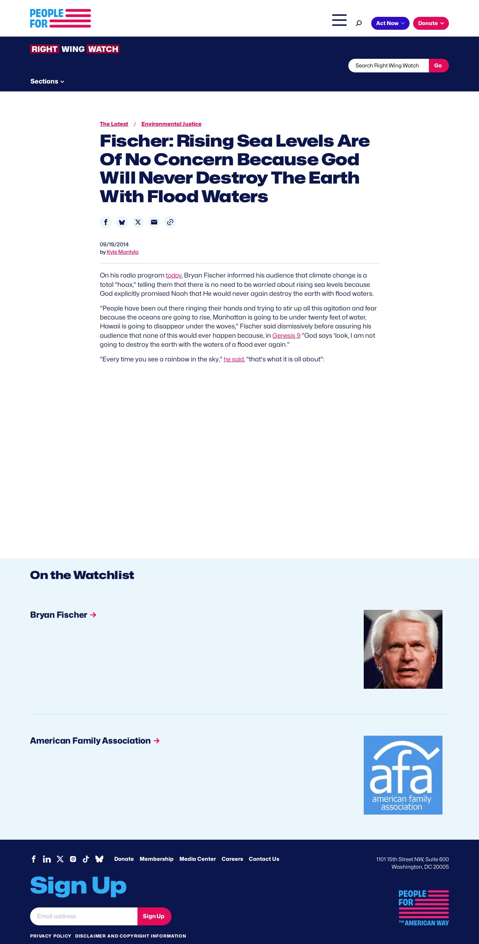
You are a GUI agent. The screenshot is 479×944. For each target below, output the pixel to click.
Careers (232, 845)
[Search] (359, 22)
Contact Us (264, 845)
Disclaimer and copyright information (131, 922)
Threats (81, 65)
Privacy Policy (51, 922)
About (190, 24)
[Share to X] (138, 209)
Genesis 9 (287, 322)
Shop (334, 24)
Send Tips (263, 65)
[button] (170, 209)
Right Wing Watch (264, 24)
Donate (428, 23)
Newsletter (215, 65)
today (174, 262)
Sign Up (153, 902)
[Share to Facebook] (106, 209)
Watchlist (124, 65)
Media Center (197, 845)
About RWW (166, 65)
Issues (220, 24)
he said (234, 345)
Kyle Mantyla (123, 239)
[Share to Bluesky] (122, 209)
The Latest (307, 24)
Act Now (387, 23)
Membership (157, 845)
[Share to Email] (154, 209)
